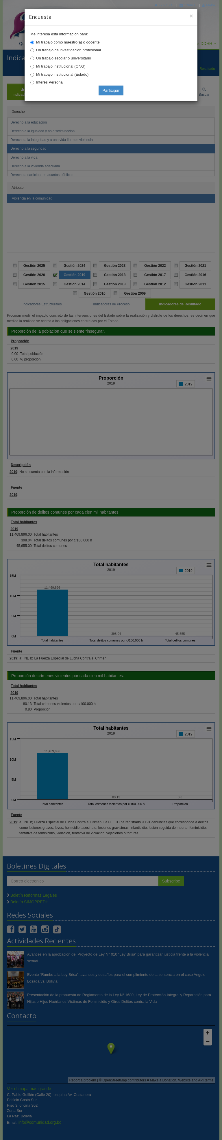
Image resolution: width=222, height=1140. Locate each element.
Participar (110, 90)
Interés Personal (50, 82)
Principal (164, 5)
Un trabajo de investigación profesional (68, 50)
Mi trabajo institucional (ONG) (61, 66)
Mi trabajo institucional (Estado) (62, 74)
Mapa (208, 5)
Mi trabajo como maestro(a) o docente (68, 42)
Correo (188, 5)
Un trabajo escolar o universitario (63, 58)
